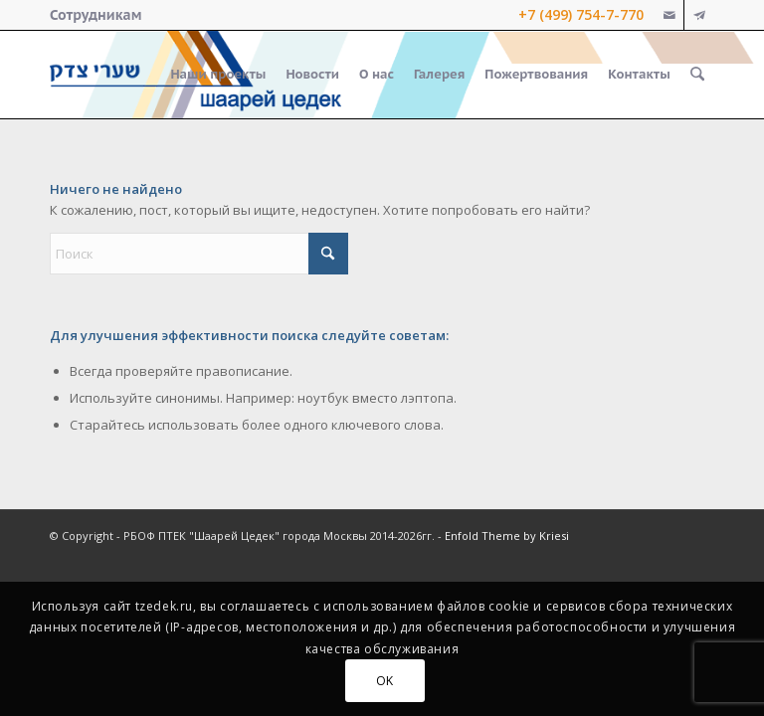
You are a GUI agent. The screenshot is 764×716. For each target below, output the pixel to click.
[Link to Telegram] (699, 15)
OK (385, 680)
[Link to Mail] (669, 15)
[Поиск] (697, 74)
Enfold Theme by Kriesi (507, 535)
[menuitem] (95, 15)
